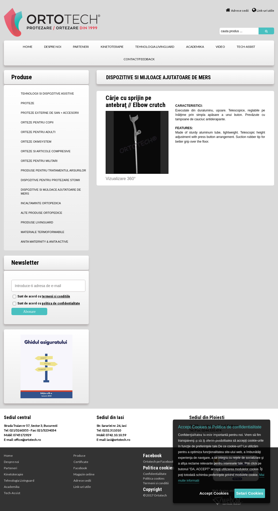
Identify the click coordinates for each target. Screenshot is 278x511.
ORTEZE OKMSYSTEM (36, 141)
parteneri (81, 47)
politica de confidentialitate (61, 303)
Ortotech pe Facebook (158, 461)
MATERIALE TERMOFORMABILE (42, 232)
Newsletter (25, 262)
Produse (79, 455)
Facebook (80, 468)
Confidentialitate (154, 474)
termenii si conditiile (56, 296)
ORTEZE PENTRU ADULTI (38, 132)
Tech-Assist (12, 493)
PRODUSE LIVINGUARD (37, 222)
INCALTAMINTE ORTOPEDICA (41, 203)
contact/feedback (139, 59)
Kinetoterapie (13, 474)
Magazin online (83, 474)
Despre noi (11, 462)
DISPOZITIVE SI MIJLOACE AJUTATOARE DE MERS (51, 191)
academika (195, 47)
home (27, 47)
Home (8, 455)
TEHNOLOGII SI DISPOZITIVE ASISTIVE (47, 93)
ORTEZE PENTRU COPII (37, 122)
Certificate (80, 462)
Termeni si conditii (156, 483)
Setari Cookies (249, 493)
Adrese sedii (237, 10)
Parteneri (10, 468)
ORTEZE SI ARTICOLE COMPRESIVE (46, 151)
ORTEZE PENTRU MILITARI (39, 160)
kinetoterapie (112, 47)
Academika (11, 487)
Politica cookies (154, 478)
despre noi (52, 47)
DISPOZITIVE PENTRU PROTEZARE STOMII (50, 180)
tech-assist (246, 47)
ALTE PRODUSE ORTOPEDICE (41, 212)
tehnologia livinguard (154, 47)
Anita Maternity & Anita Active (44, 241)
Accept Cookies (214, 493)
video (220, 47)
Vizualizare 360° (121, 178)
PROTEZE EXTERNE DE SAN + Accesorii (50, 112)
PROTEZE (27, 103)
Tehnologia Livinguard (19, 480)
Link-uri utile (263, 10)
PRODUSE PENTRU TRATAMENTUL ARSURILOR (53, 170)
